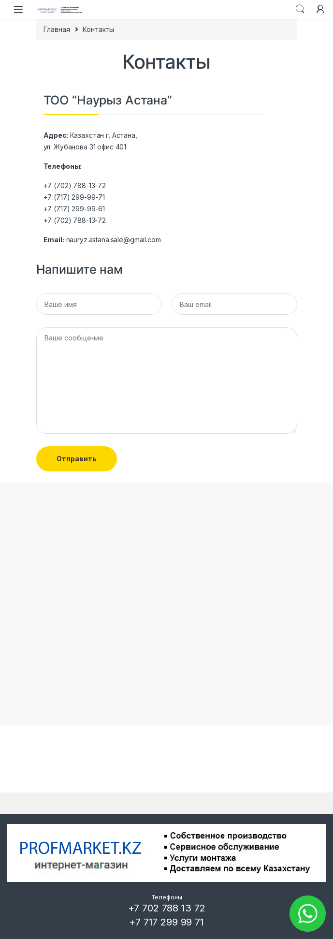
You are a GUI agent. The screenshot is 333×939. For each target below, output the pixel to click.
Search (300, 9)
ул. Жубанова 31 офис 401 (85, 147)
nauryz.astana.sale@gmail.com (113, 239)
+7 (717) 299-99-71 (74, 197)
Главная (56, 29)
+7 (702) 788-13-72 (74, 185)
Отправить (77, 459)
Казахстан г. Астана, (103, 135)
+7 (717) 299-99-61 (74, 209)
